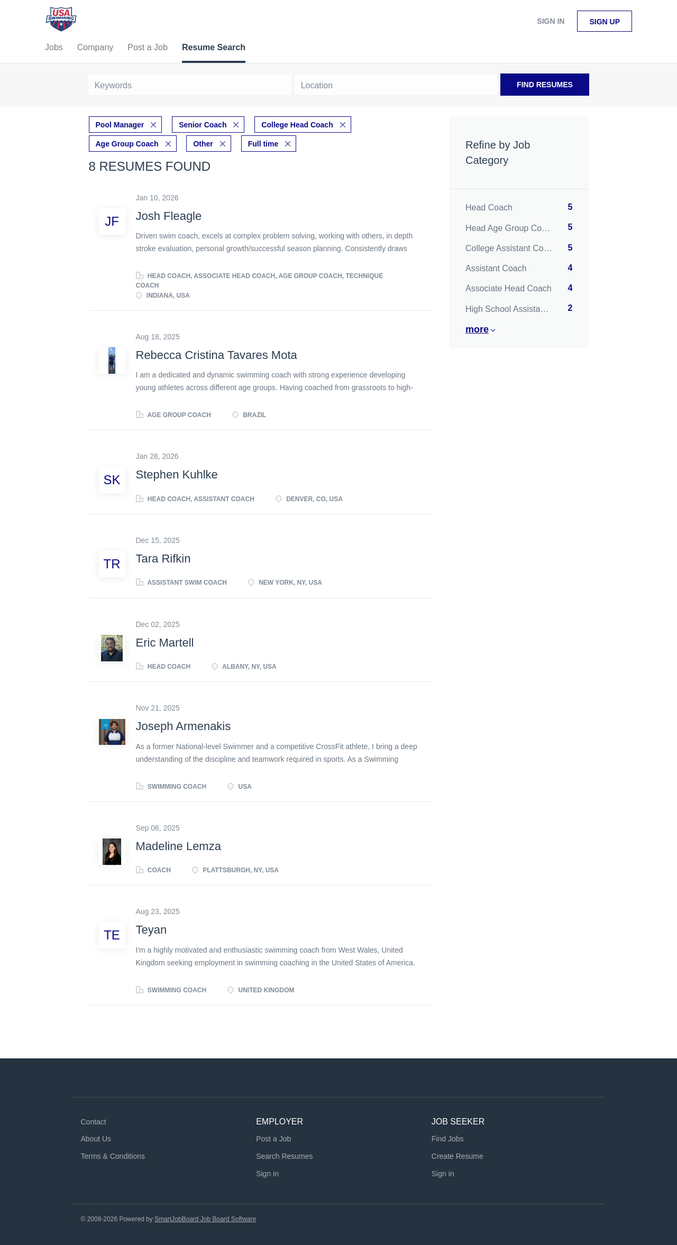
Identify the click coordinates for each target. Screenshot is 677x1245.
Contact (93, 1122)
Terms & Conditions (113, 1156)
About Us (96, 1139)
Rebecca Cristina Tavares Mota (216, 355)
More (477, 329)
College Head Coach (297, 125)
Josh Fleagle (169, 216)
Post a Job (273, 1139)
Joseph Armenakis (183, 726)
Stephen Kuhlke (177, 474)
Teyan (151, 929)
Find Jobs (448, 1139)
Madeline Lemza (178, 846)
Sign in (550, 21)
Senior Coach (202, 125)
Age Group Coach (127, 144)
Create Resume (457, 1156)
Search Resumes (284, 1156)
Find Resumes (545, 84)
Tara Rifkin (163, 558)
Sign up (604, 21)
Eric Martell (165, 642)
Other (203, 144)
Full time (263, 144)
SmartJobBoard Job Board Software (205, 1219)
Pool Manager (120, 125)
